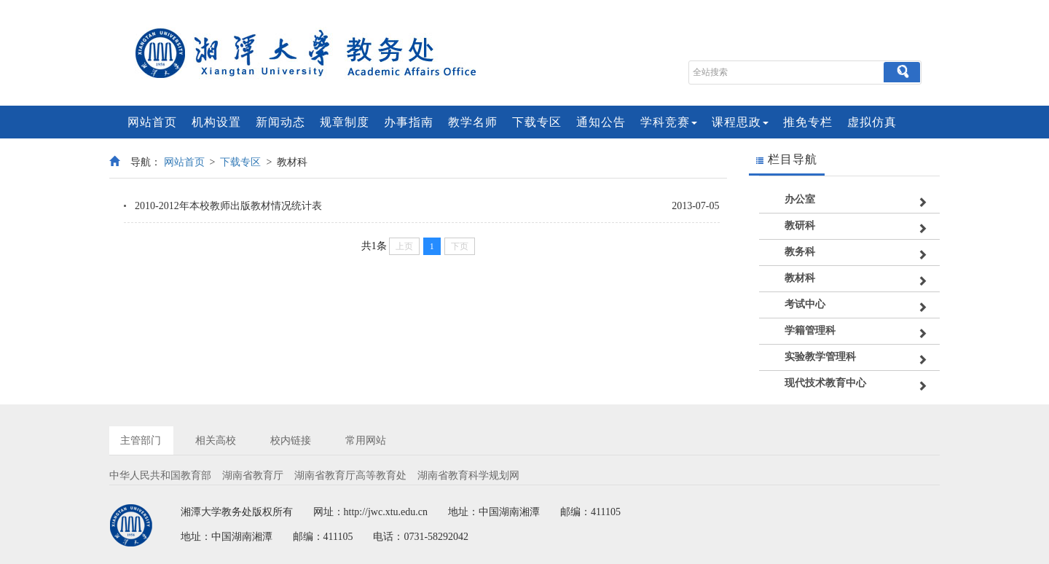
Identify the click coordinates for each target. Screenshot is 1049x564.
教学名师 (473, 122)
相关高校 (215, 440)
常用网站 (365, 440)
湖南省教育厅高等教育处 (350, 475)
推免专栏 (808, 122)
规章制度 (344, 122)
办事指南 (408, 122)
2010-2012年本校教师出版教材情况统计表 (228, 205)
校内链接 (290, 440)
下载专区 (537, 122)
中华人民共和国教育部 (160, 475)
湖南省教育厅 (252, 475)
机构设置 (216, 122)
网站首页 (152, 122)
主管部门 (140, 440)
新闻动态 (280, 122)
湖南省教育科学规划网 (468, 475)
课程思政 (740, 122)
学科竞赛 (668, 122)
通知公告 (601, 122)
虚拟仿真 (872, 122)
